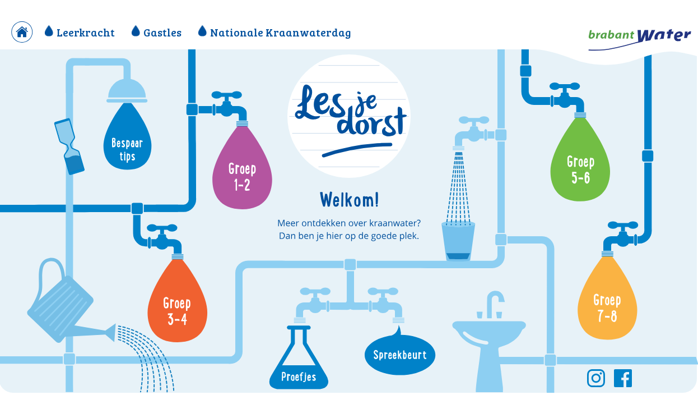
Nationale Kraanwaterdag (274, 32)
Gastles (157, 32)
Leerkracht (80, 32)
